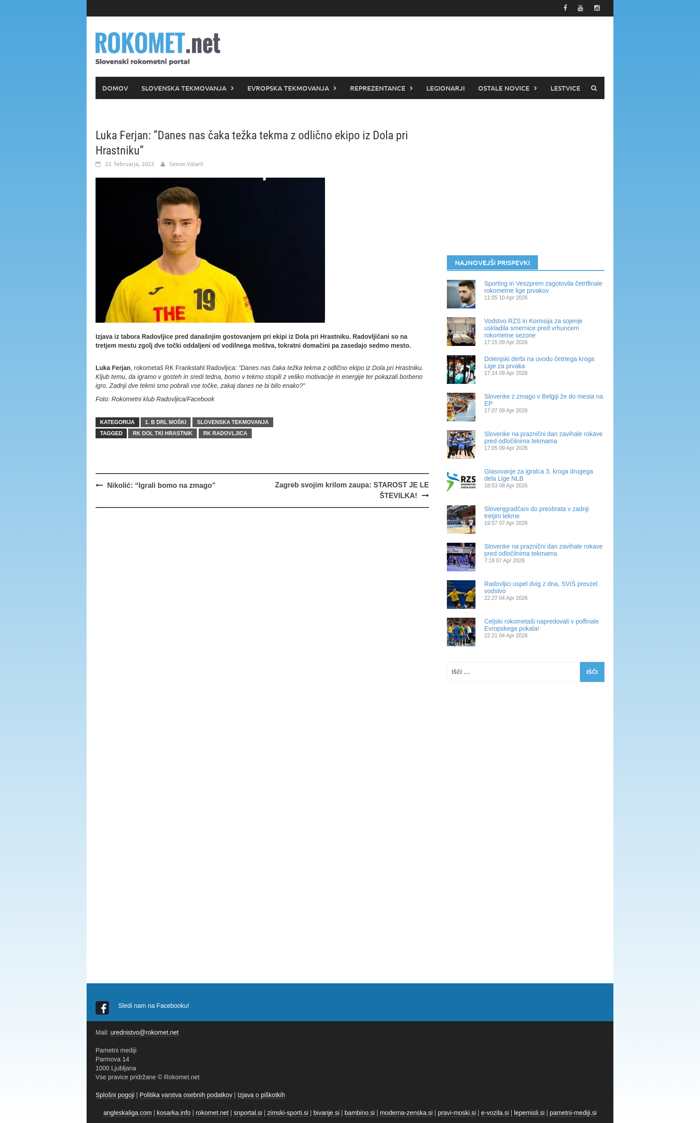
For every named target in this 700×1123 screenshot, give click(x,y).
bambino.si (360, 1111)
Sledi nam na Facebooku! (154, 1004)
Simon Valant (186, 163)
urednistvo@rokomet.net (144, 1031)
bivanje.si (326, 1111)
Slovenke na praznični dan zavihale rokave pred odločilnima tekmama (543, 436)
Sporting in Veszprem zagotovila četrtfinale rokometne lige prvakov (543, 286)
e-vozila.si (495, 1111)
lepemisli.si (529, 1111)
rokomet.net (212, 1111)
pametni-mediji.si (573, 1111)
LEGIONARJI (445, 87)
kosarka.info (173, 1111)
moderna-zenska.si (406, 1111)
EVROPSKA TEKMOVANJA (288, 87)
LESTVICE (565, 87)
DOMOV (115, 87)
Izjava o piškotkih (261, 1094)
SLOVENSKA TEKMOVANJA (184, 87)
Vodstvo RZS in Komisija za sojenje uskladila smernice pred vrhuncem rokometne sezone (533, 327)
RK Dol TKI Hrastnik (162, 432)
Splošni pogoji (115, 1094)
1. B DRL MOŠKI (165, 421)
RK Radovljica (225, 432)
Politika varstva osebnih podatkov (186, 1094)
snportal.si (248, 1111)
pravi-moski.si (457, 1111)
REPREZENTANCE (377, 87)
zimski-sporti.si (287, 1111)
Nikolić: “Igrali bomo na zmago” (161, 484)
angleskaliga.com (128, 1111)
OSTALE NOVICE (503, 87)
